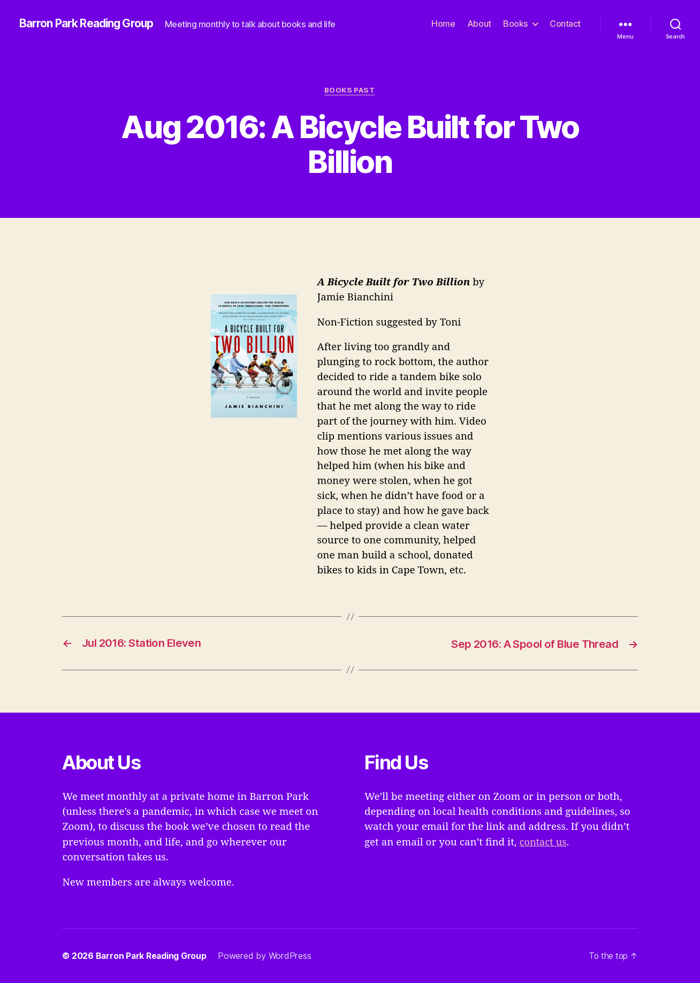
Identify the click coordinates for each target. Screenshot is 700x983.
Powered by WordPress (267, 955)
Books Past (350, 90)
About (479, 24)
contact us (543, 842)
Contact (565, 24)
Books (515, 24)
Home (443, 24)
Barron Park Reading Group (89, 24)
